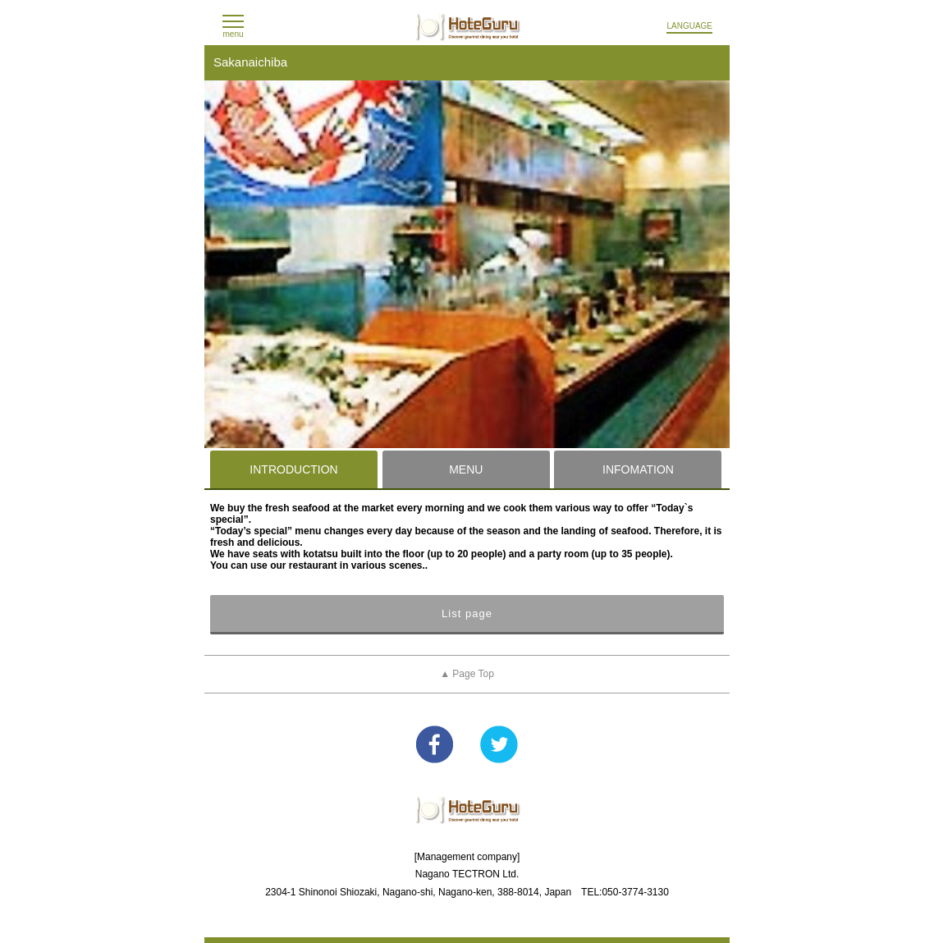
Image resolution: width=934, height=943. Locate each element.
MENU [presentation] (466, 469)
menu (232, 34)
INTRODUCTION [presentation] (293, 469)
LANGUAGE (689, 25)
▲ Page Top (467, 674)
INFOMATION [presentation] (638, 469)
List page (467, 613)
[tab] (294, 469)
